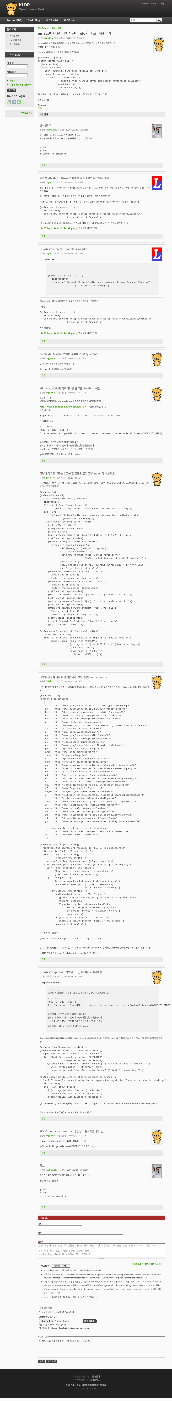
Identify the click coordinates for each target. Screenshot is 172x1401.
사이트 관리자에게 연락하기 (94, 1387)
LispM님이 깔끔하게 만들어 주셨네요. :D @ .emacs (69, 354)
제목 (40, 1232)
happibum (48, 38)
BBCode (54, 1273)
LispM (48, 182)
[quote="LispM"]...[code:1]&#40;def (63, 249)
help (162, 3)
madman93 (51, 129)
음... (42, 1165)
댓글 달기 (44, 114)
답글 (43, 165)
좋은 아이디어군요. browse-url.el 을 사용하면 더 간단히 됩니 (74, 178)
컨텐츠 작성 (15, 35)
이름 (40, 1223)
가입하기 (13, 80)
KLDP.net (69, 20)
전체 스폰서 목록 (73, 1387)
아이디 (10, 62)
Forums (45, 28)
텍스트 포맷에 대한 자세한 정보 (145, 1266)
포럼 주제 (17, 39)
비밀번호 (11, 71)
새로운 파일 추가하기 (48, 1319)
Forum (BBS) (14, 20)
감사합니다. (46, 125)
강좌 (59, 28)
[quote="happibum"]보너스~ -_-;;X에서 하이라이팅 (71, 972)
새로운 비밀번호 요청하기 (20, 84)
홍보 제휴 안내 (26, 113)
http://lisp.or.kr (48, 228)
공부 (53, 28)
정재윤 (48, 477)
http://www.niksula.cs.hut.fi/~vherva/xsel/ (62, 406)
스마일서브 (95, 1382)
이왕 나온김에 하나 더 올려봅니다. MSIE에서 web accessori (74, 677)
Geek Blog (34, 20)
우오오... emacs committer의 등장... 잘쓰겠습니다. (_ (71, 1131)
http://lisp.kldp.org (67, 228)
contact (154, 3)
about (145, 3)
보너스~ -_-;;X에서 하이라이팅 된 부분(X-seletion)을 (70, 388)
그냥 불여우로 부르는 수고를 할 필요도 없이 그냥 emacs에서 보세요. (77, 473)
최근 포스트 (15, 43)
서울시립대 (95, 1379)
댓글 (40, 1241)
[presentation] (65, 1352)
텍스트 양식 (46, 1268)
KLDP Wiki (52, 20)
